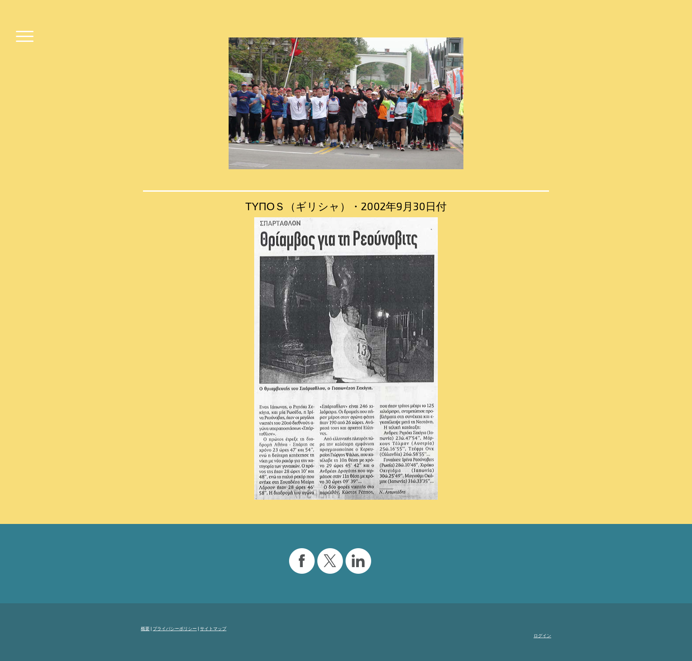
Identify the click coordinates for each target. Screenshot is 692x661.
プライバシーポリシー (175, 628)
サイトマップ (213, 628)
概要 (145, 628)
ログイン (542, 635)
